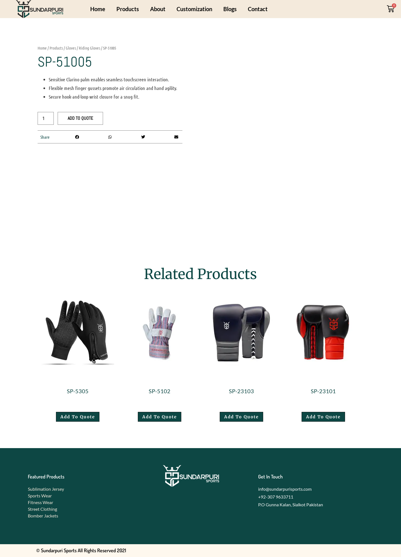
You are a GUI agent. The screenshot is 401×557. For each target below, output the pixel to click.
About (157, 9)
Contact (258, 9)
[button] (77, 137)
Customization (194, 9)
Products (127, 9)
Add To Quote (80, 118)
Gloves (71, 47)
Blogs (230, 9)
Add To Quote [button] (77, 416)
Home (97, 9)
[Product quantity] (46, 118)
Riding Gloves (89, 47)
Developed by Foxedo (343, 550)
